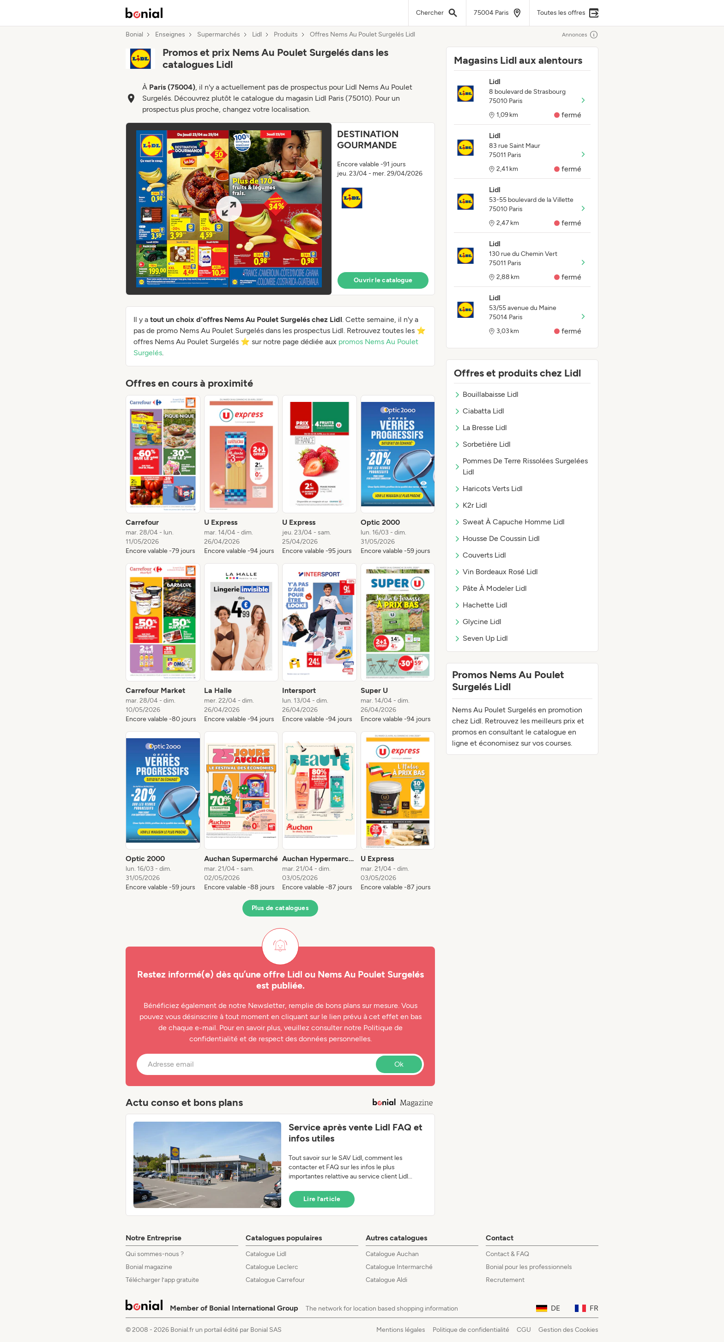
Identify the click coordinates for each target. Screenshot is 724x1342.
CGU (524, 1330)
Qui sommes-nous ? (155, 1254)
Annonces (580, 34)
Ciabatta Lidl (479, 411)
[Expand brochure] (229, 209)
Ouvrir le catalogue (383, 280)
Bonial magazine (149, 1267)
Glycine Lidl (477, 621)
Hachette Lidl (480, 605)
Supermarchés (218, 34)
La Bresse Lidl (480, 427)
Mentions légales (400, 1330)
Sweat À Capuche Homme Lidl (509, 521)
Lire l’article (321, 1199)
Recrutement (505, 1280)
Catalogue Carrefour (275, 1280)
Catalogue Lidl (266, 1254)
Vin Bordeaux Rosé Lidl (496, 571)
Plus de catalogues (280, 908)
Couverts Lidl (480, 555)
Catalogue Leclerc (272, 1267)
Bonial (134, 34)
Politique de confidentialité (471, 1330)
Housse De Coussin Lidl (497, 538)
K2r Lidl (470, 505)
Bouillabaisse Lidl (486, 394)
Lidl (257, 34)
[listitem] (163, 475)
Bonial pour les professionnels (529, 1267)
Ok (399, 1064)
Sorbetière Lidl (482, 444)
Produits (286, 34)
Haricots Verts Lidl (488, 488)
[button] (280, 208)
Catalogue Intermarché (399, 1267)
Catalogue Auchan (392, 1254)
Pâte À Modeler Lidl (490, 588)
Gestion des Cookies (568, 1330)
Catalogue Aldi (386, 1280)
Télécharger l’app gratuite (162, 1280)
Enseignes (170, 34)
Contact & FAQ (507, 1254)
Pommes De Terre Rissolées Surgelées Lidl (521, 466)
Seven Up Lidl (481, 638)
